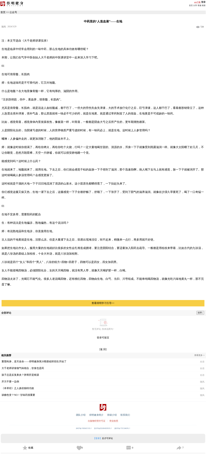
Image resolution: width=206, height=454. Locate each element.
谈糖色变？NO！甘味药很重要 (18, 395)
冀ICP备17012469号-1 (122, 428)
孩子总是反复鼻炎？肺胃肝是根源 (20, 375)
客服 (199, 5)
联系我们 (125, 415)
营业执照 (113, 421)
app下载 (197, 2)
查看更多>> (199, 355)
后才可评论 (103, 438)
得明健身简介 (96, 415)
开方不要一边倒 (10, 381)
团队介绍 (81, 415)
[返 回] (103, 349)
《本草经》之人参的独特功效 (18, 388)
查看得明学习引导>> (103, 303)
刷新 (204, 5)
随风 (4, 27)
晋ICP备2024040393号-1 (103, 428)
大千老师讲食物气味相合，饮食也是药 (23, 368)
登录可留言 (103, 337)
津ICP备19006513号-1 (84, 428)
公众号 (13, 12)
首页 (191, 5)
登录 (203, 2)
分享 (195, 5)
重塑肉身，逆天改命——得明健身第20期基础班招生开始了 (34, 361)
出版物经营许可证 (96, 421)
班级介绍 (112, 415)
